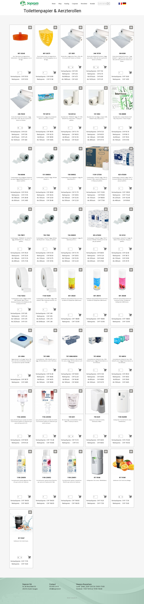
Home (53, 3)
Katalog (66, 3)
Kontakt (92, 3)
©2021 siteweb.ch (72, 598)
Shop (59, 3)
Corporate (75, 3)
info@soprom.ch (55, 589)
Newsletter (84, 3)
